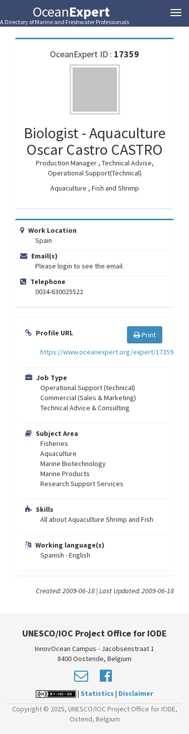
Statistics (97, 693)
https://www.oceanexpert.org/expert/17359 (106, 351)
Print (145, 334)
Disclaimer (135, 693)
